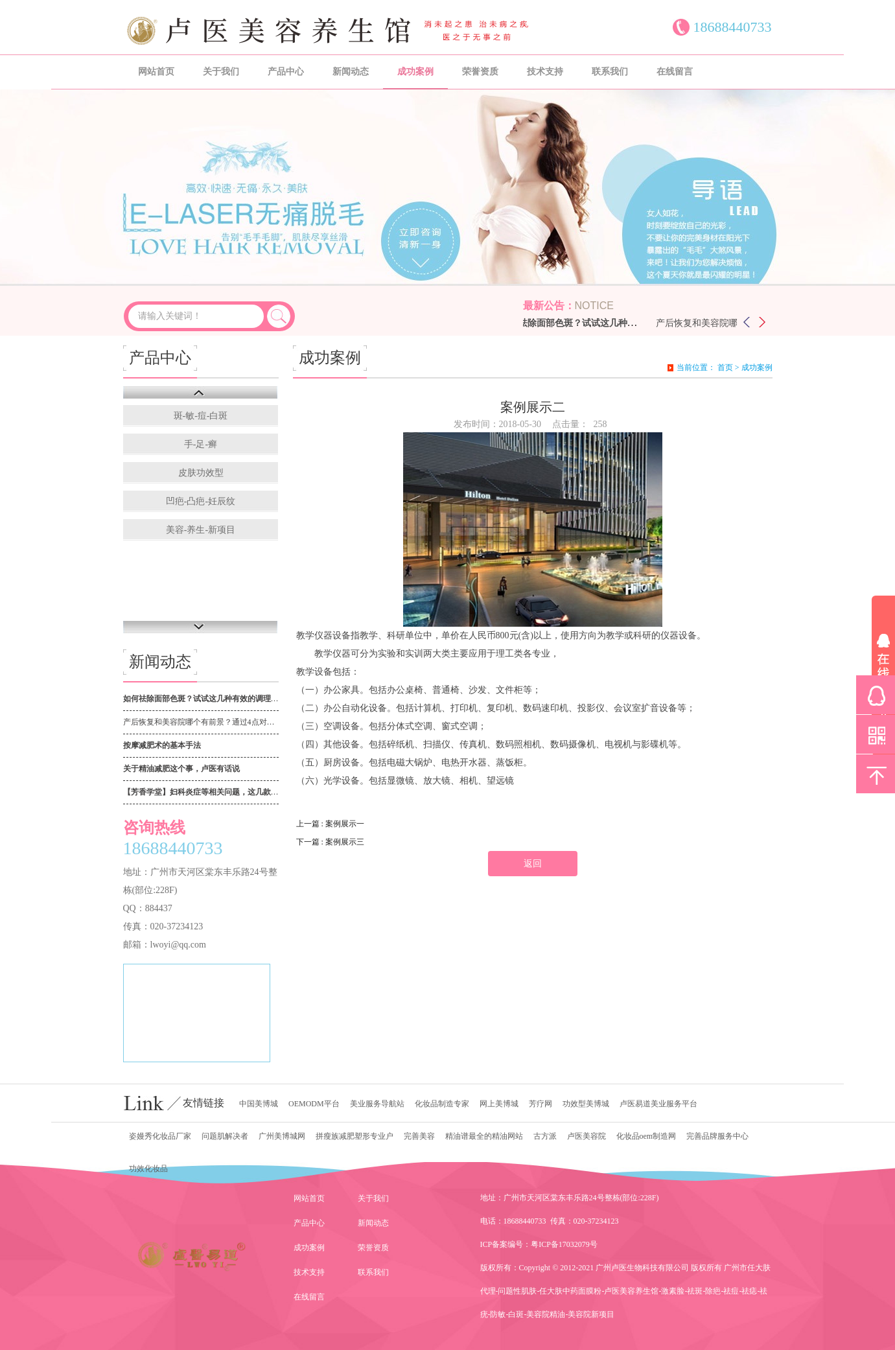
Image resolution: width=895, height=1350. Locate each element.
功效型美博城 (586, 1103)
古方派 (545, 1136)
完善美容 (419, 1136)
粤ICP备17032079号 (564, 1244)
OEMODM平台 (314, 1103)
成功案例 (415, 71)
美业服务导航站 (377, 1103)
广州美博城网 (282, 1136)
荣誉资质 (480, 71)
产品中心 (286, 71)
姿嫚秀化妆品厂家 (160, 1136)
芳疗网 (540, 1103)
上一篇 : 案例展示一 (330, 823)
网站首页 (156, 71)
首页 (725, 367)
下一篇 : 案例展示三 (330, 841)
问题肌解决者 (225, 1136)
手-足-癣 (200, 444)
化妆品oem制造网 (646, 1136)
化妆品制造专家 (442, 1103)
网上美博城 (499, 1103)
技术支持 (545, 71)
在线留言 (675, 71)
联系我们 (610, 71)
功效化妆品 (148, 1168)
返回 (533, 863)
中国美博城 (258, 1103)
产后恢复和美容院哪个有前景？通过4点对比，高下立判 (201, 722)
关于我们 (221, 71)
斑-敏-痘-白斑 (201, 416)
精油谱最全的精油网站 (484, 1136)
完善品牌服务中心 (717, 1136)
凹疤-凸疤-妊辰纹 (200, 501)
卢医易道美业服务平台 (658, 1103)
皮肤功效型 (201, 473)
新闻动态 (350, 71)
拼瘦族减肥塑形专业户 (354, 1136)
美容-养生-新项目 (200, 530)
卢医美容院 (586, 1136)
